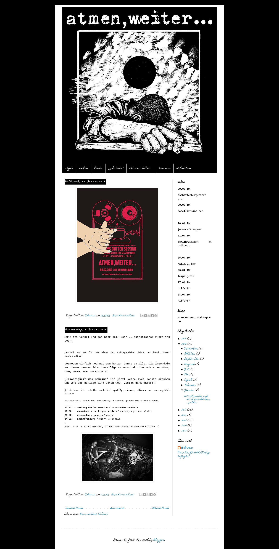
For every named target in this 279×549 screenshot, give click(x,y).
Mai (188, 374)
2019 (184, 339)
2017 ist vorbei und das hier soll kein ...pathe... (197, 399)
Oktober (190, 354)
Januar (190, 390)
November (192, 348)
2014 (185, 425)
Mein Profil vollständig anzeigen (193, 454)
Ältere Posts (160, 508)
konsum (164, 168)
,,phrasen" (116, 168)
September (192, 359)
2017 (184, 410)
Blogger (159, 540)
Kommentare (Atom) (94, 514)
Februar (191, 385)
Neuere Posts (74, 508)
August (190, 364)
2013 (184, 431)
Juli (188, 369)
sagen (69, 168)
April (189, 380)
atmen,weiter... (141, 168)
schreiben (184, 168)
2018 (184, 344)
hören (98, 168)
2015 (185, 420)
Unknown (187, 448)
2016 (184, 415)
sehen (84, 168)
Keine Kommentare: (124, 315)
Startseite (117, 508)
